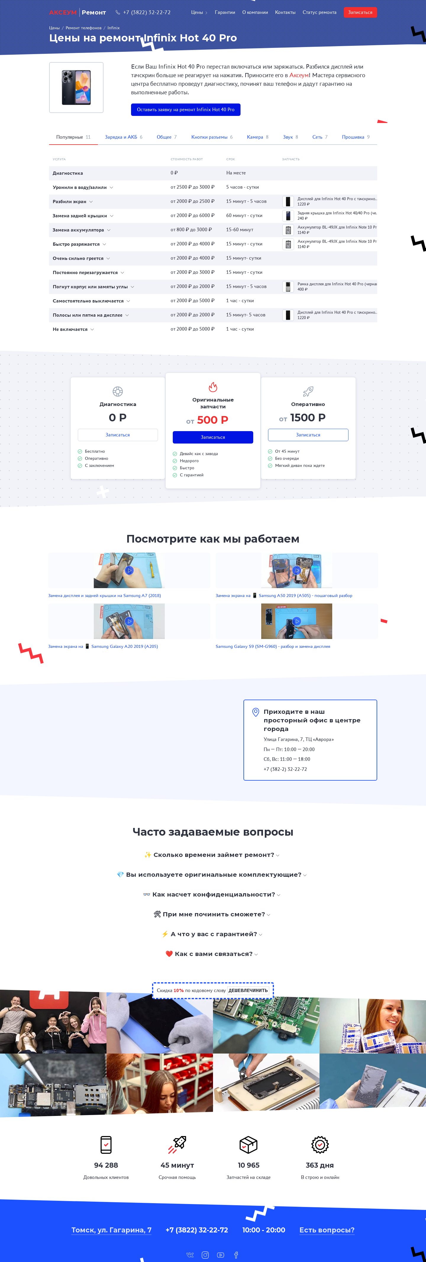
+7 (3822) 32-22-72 (143, 12)
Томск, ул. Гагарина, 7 (111, 1195)
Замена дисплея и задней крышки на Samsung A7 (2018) (108, 605)
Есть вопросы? (327, 1195)
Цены (199, 12)
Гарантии (225, 12)
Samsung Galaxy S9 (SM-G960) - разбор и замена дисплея (308, 605)
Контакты (285, 12)
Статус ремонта (320, 12)
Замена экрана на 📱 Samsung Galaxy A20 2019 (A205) (242, 605)
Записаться (360, 12)
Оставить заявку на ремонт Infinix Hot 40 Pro (186, 109)
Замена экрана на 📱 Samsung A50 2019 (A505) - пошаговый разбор (176, 605)
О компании (255, 12)
